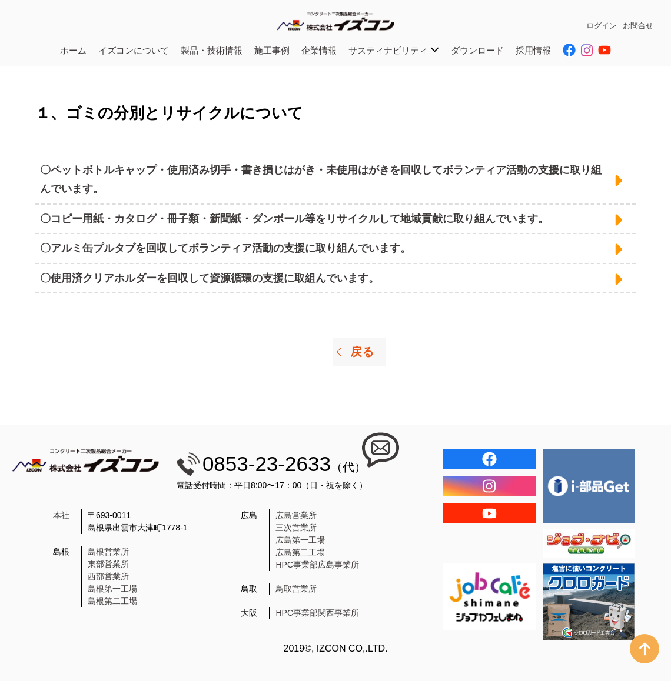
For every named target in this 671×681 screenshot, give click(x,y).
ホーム (73, 50)
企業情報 (319, 50)
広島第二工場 (300, 552)
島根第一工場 (112, 588)
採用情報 (533, 50)
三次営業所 (296, 527)
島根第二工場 (112, 601)
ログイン (601, 25)
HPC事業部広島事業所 (317, 564)
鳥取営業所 (296, 588)
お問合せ (638, 25)
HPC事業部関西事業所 (317, 612)
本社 (61, 515)
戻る (362, 351)
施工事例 (272, 50)
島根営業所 (108, 551)
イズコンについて (133, 50)
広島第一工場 (300, 540)
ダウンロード (477, 50)
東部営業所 (108, 564)
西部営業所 (108, 576)
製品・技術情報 (212, 50)
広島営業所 (296, 515)
